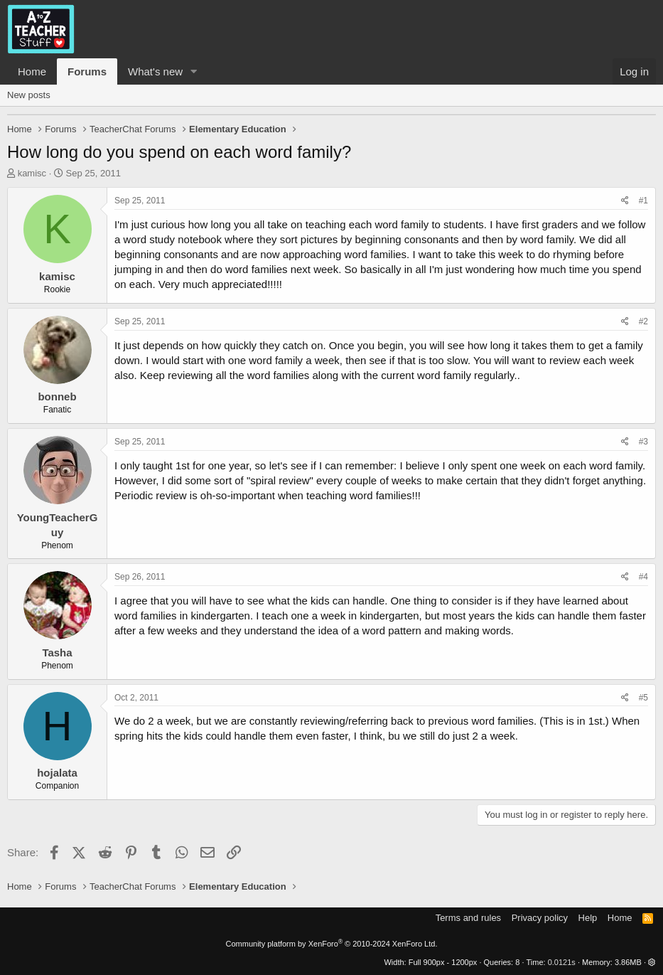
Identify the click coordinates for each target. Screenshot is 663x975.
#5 (643, 698)
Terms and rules (468, 917)
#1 (643, 201)
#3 (643, 442)
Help (588, 917)
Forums (87, 71)
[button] (194, 71)
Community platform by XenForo (332, 943)
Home (32, 71)
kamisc (32, 173)
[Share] (625, 201)
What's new (155, 71)
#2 (643, 321)
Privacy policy (540, 917)
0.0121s (562, 962)
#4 (643, 577)
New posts (28, 95)
